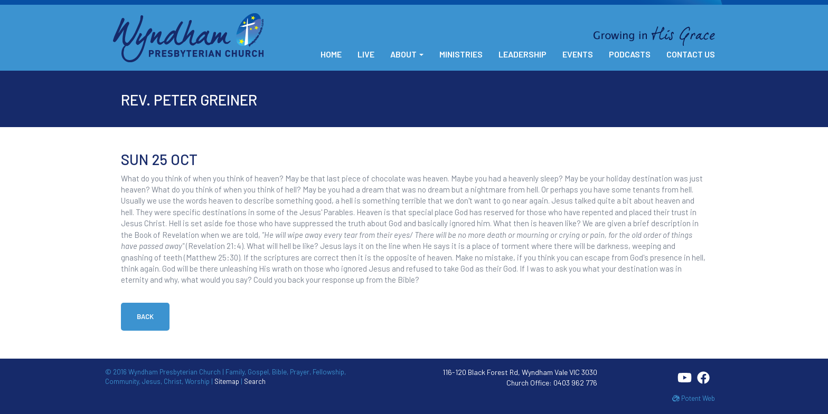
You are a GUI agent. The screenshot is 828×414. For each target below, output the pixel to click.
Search (255, 381)
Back (145, 316)
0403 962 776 (575, 382)
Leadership (522, 54)
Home (331, 54)
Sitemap (226, 381)
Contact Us (690, 54)
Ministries (461, 54)
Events (577, 54)
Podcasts (630, 54)
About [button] (407, 54)
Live (365, 54)
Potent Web (693, 398)
